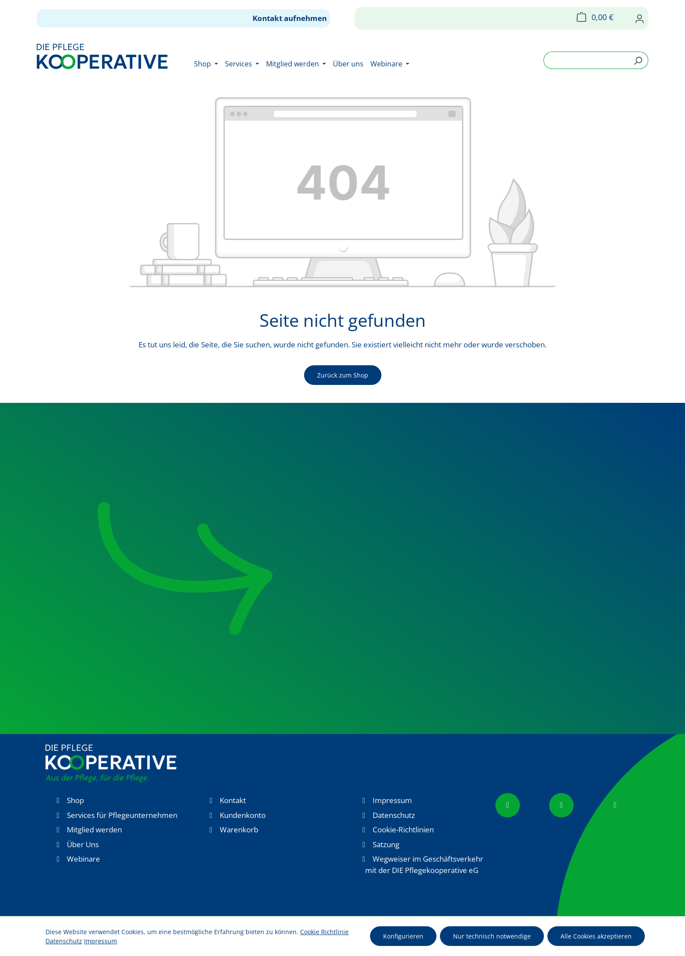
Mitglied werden (94, 829)
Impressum (392, 800)
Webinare (83, 859)
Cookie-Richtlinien (403, 829)
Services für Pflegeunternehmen (122, 815)
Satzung (386, 844)
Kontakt (233, 800)
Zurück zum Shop (342, 375)
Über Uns (83, 844)
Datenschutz (394, 815)
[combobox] (585, 60)
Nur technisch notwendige (492, 936)
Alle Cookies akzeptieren (596, 936)
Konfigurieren (403, 936)
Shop (75, 800)
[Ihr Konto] (639, 18)
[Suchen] (638, 60)
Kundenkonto (243, 815)
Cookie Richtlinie (324, 932)
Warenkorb (239, 829)
